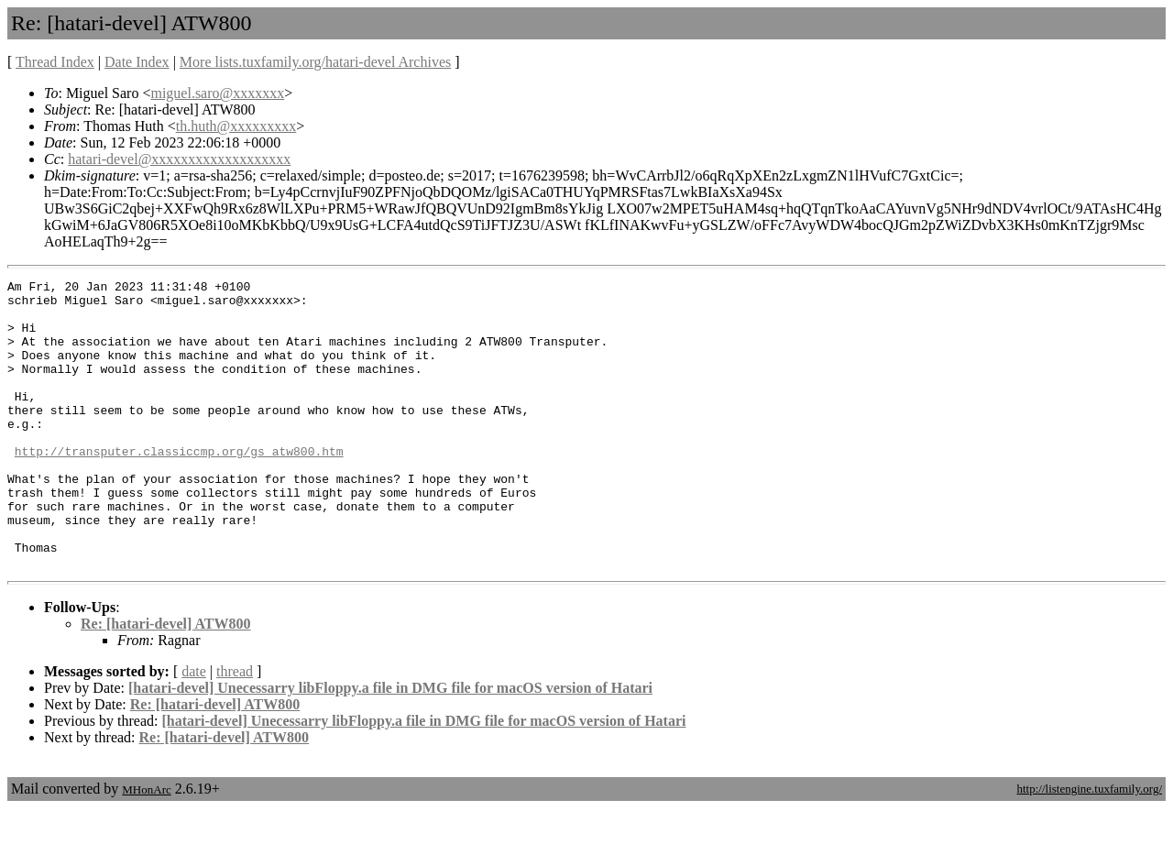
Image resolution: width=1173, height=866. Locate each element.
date (193, 729)
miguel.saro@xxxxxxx (217, 93)
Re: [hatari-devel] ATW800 (165, 681)
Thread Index (55, 62)
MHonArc (146, 847)
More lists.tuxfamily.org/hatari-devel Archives (315, 62)
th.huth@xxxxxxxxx (236, 126)
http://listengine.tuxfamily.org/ (1089, 846)
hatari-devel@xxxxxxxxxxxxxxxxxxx (179, 159)
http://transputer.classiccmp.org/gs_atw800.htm (179, 486)
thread (234, 729)
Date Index (137, 62)
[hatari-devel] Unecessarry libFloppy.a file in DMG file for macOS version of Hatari (390, 745)
